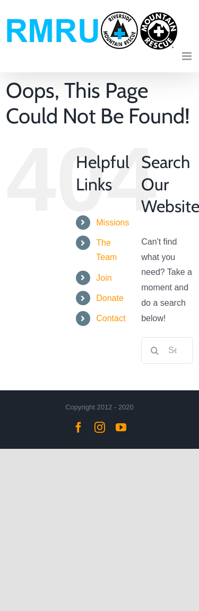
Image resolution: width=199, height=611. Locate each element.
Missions (112, 222)
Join (103, 277)
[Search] (154, 350)
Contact (110, 318)
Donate (110, 298)
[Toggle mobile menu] (187, 56)
